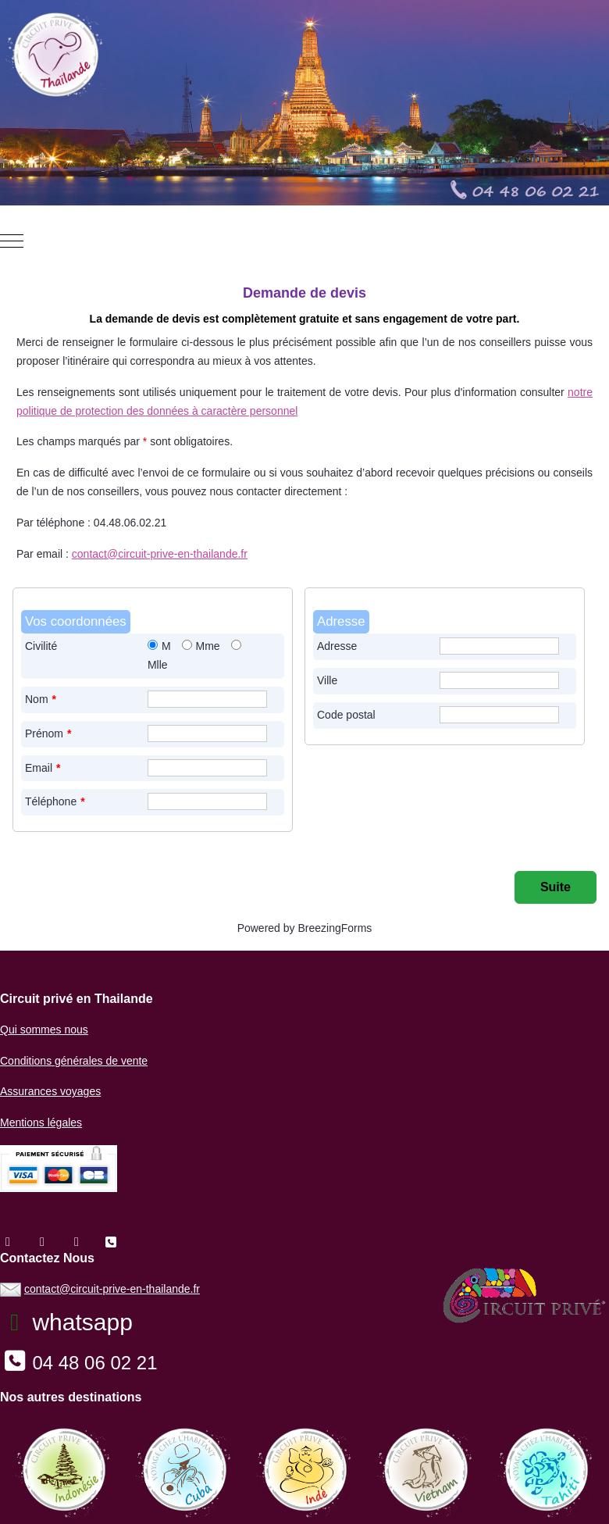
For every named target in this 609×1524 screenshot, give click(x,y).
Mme (208, 646)
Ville (327, 680)
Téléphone (55, 801)
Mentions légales (41, 1122)
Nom (40, 699)
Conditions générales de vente (74, 1061)
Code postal (346, 714)
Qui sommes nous (44, 1029)
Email (42, 768)
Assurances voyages (50, 1091)
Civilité (41, 646)
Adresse (337, 646)
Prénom (48, 733)
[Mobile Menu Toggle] (11, 241)
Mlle (158, 664)
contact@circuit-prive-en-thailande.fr (160, 554)
